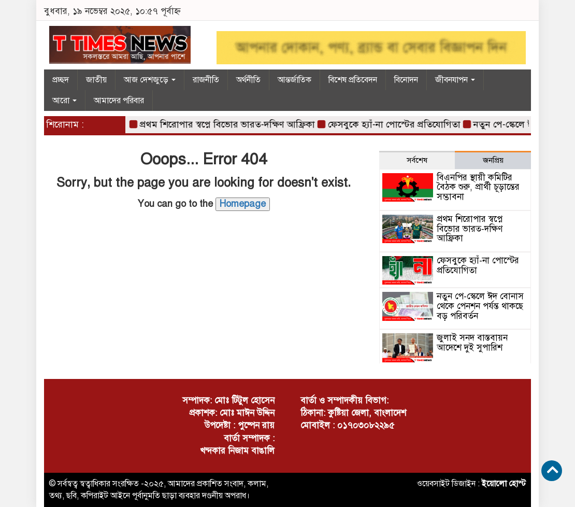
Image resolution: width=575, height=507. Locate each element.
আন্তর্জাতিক (294, 80)
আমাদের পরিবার (119, 100)
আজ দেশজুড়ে (150, 80)
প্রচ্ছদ (60, 80)
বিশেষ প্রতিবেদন (352, 80)
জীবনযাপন (455, 80)
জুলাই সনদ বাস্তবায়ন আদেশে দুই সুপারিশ (472, 342)
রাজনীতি (206, 80)
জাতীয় (96, 80)
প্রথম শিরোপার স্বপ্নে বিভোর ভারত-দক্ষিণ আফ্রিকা (230, 124)
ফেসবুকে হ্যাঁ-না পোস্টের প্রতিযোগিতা (397, 124)
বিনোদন (406, 80)
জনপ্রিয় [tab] (493, 160)
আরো (64, 100)
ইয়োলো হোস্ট (504, 483)
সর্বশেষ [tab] (417, 160)
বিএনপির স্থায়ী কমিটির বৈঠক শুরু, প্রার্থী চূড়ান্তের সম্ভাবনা (478, 187)
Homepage (243, 203)
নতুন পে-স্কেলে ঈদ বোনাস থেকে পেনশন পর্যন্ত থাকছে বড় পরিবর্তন (480, 306)
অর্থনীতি (248, 80)
